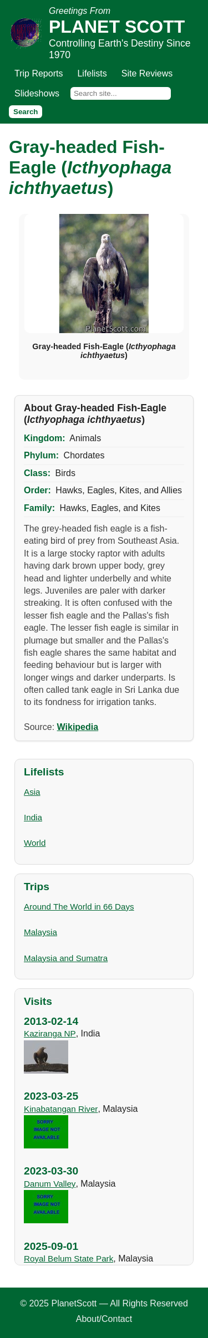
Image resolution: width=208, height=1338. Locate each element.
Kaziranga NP (50, 1033)
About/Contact (104, 1319)
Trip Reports (38, 73)
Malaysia (40, 932)
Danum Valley (49, 1183)
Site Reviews (147, 73)
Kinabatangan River (61, 1109)
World (34, 842)
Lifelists (91, 73)
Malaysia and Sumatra (66, 958)
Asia (32, 791)
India (33, 817)
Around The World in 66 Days (79, 906)
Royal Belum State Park (68, 1258)
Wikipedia (78, 727)
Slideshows (36, 93)
